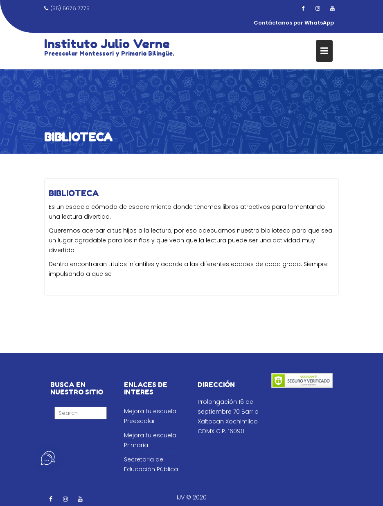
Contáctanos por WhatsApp (294, 23)
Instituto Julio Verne (107, 43)
